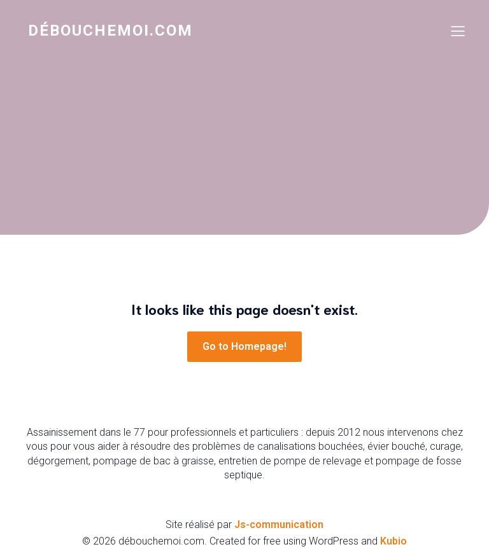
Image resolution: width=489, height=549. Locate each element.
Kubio (393, 541)
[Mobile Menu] (457, 30)
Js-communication (278, 524)
